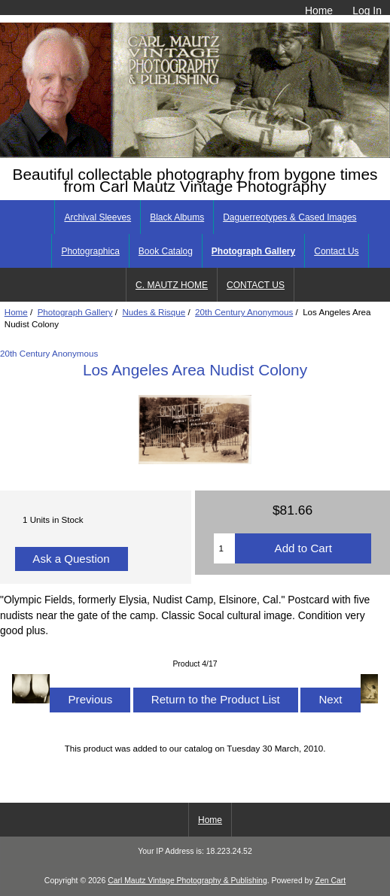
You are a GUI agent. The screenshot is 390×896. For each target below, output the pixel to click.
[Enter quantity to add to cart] (224, 548)
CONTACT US (256, 285)
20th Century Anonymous (244, 312)
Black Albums (177, 217)
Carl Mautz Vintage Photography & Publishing (187, 880)
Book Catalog (166, 251)
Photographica (90, 251)
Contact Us (336, 251)
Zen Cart (330, 880)
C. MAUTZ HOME (172, 285)
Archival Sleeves (97, 217)
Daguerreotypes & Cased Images (289, 217)
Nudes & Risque (153, 312)
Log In (367, 11)
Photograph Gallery (75, 312)
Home (319, 11)
